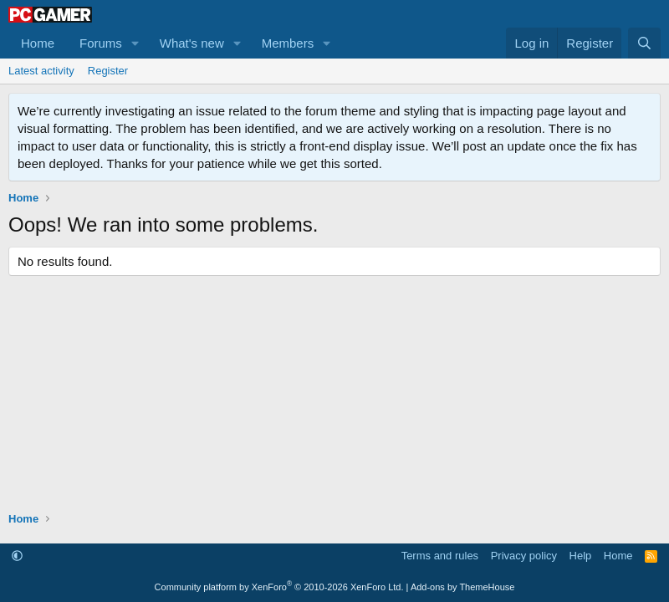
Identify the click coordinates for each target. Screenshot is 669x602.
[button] (135, 43)
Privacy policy (524, 555)
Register (108, 70)
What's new (192, 43)
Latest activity (41, 70)
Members (288, 43)
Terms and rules (439, 555)
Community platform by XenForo (279, 587)
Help (580, 555)
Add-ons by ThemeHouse (463, 587)
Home (37, 43)
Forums (100, 43)
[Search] (644, 43)
